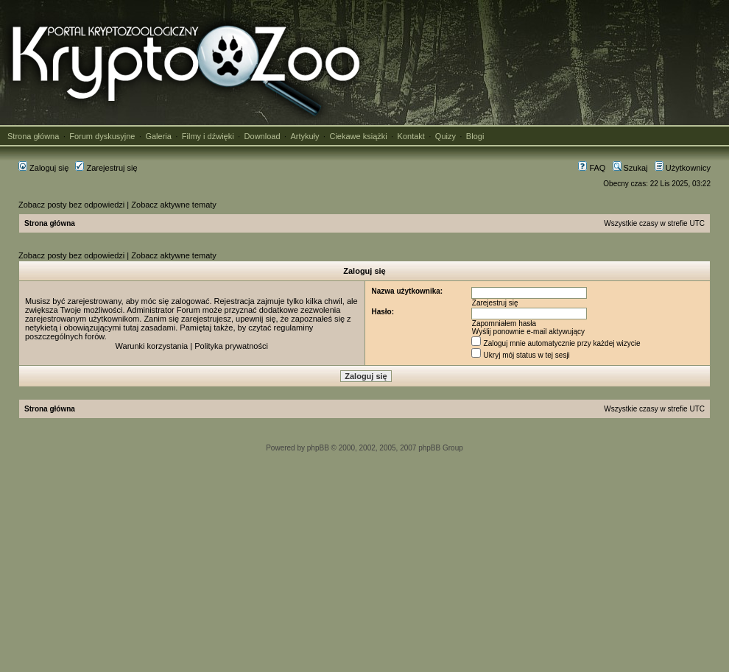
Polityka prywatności (231, 346)
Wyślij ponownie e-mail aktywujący (528, 332)
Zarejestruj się (106, 167)
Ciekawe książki (358, 136)
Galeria (158, 136)
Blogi (475, 136)
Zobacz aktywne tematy (173, 204)
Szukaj (630, 167)
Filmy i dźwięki (208, 136)
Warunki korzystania (152, 346)
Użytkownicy (683, 167)
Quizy (445, 136)
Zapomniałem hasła (504, 323)
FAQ (591, 167)
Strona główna (33, 136)
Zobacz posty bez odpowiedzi (71, 204)
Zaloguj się (43, 167)
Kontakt (411, 136)
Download (262, 136)
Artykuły (304, 136)
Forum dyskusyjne (102, 136)
